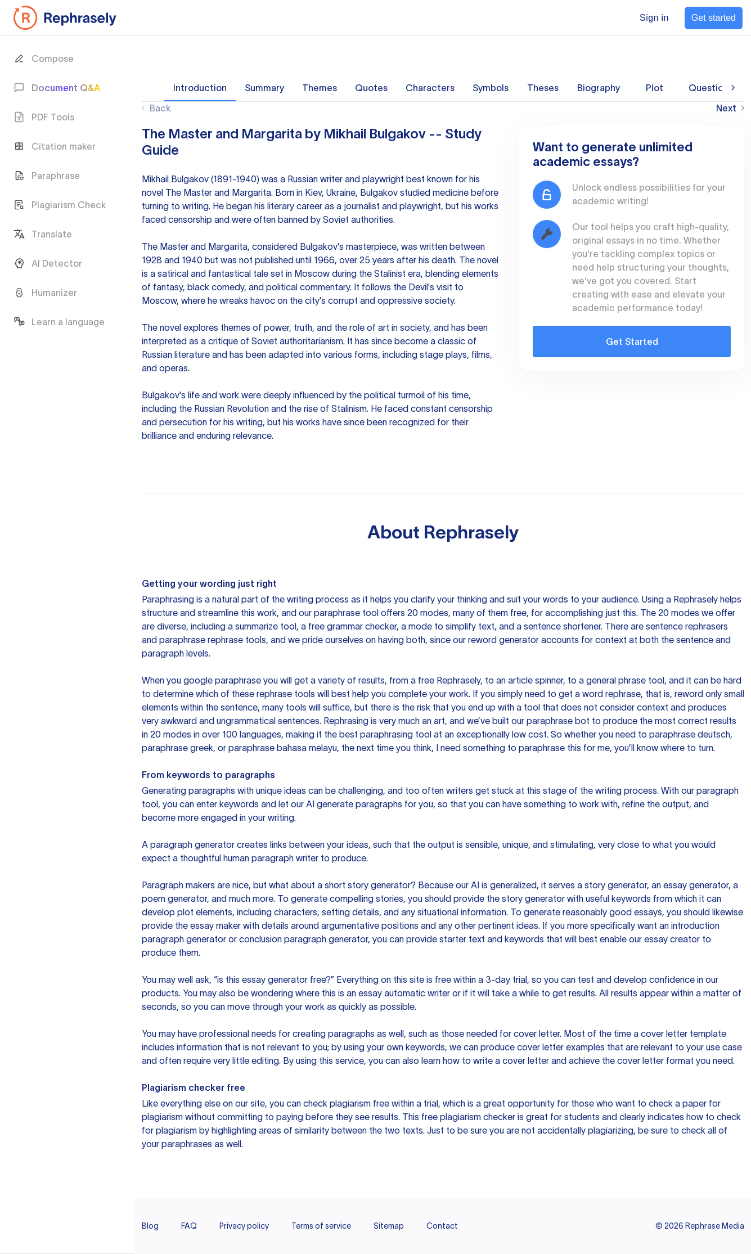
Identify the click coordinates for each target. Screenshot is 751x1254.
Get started (713, 18)
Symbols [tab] (491, 87)
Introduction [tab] (200, 87)
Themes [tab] (319, 87)
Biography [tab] (598, 87)
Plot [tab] (654, 87)
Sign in (654, 18)
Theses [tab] (543, 87)
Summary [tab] (264, 87)
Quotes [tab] (371, 87)
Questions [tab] (711, 87)
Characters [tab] (430, 87)
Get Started (632, 341)
